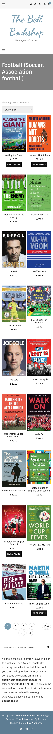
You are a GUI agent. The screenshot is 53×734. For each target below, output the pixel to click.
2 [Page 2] (15, 626)
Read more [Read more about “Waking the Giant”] (13, 164)
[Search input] (23, 647)
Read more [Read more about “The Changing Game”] (39, 613)
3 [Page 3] (24, 626)
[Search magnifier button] (48, 647)
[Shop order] (17, 109)
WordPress (37, 723)
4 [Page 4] (32, 626)
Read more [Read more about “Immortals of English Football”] (13, 553)
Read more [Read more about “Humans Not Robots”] (39, 164)
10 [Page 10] (21, 633)
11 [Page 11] (29, 633)
